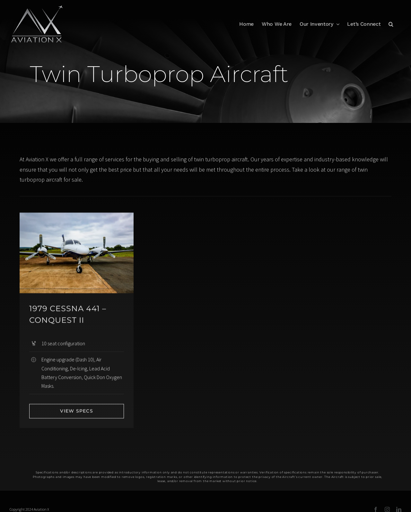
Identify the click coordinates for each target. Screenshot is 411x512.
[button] (391, 24)
